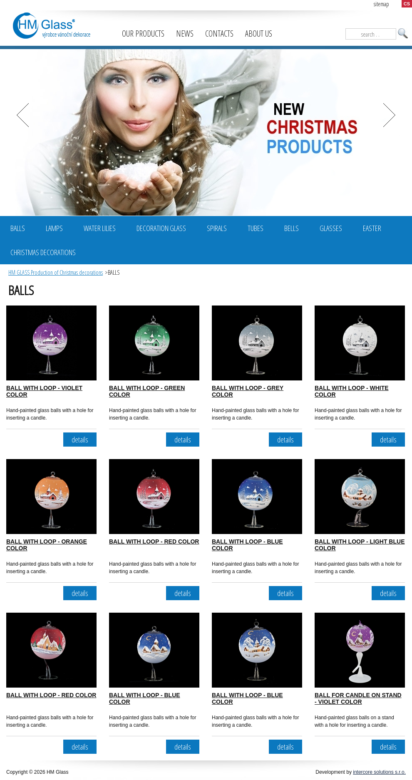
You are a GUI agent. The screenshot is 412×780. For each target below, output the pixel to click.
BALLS (17, 228)
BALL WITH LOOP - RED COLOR (154, 541)
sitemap (381, 4)
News (185, 33)
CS (407, 3)
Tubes (255, 228)
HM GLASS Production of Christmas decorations (55, 272)
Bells (291, 228)
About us (258, 33)
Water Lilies (100, 228)
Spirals (217, 228)
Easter (372, 228)
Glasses (331, 228)
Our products (143, 33)
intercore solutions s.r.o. (379, 772)
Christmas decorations (43, 252)
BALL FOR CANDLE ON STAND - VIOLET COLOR (358, 698)
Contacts (219, 33)
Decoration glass (161, 228)
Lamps (54, 228)
